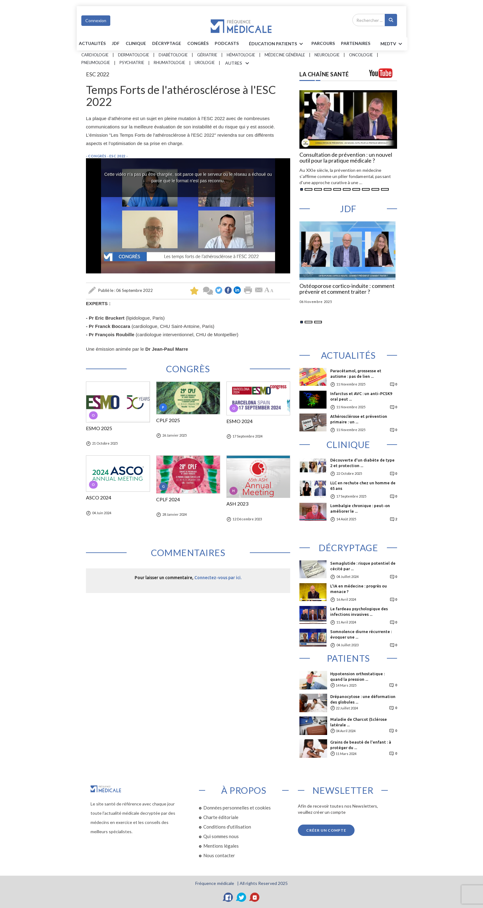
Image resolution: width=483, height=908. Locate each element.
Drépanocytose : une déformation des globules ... (363, 699)
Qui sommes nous (221, 836)
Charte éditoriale (220, 817)
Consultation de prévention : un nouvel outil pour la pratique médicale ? (345, 158)
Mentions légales (221, 846)
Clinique (136, 43)
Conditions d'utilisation (227, 826)
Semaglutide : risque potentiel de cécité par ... (363, 566)
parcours (323, 43)
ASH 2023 (237, 503)
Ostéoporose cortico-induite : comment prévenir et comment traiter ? (347, 289)
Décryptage (166, 43)
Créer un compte (326, 830)
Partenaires (355, 43)
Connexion (95, 20)
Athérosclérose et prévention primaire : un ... (358, 419)
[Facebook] (228, 897)
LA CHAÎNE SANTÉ (324, 74)
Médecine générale (285, 54)
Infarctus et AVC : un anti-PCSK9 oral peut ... (361, 396)
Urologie (205, 62)
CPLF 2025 (168, 420)
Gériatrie (207, 54)
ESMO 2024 (239, 421)
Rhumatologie (169, 62)
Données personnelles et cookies (237, 807)
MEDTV (392, 44)
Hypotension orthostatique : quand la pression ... (357, 676)
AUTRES (238, 63)
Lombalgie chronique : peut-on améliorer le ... (360, 508)
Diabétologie (173, 54)
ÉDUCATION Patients (277, 44)
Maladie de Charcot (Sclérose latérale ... (358, 722)
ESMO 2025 (99, 428)
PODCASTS (227, 43)
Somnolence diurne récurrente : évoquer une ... (361, 634)
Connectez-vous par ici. (218, 577)
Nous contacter (219, 855)
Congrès (198, 43)
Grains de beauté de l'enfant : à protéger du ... (360, 745)
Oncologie (361, 54)
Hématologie (241, 54)
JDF (116, 43)
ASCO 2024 (98, 497)
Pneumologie (95, 62)
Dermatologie (133, 54)
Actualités (92, 43)
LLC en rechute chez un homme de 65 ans (363, 485)
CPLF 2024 (168, 499)
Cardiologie (94, 54)
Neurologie (327, 54)
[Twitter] (241, 897)
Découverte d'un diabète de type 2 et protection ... (362, 463)
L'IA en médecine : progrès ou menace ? (358, 589)
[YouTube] (254, 897)
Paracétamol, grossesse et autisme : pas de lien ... (355, 373)
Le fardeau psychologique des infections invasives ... (359, 611)
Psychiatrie (132, 62)
